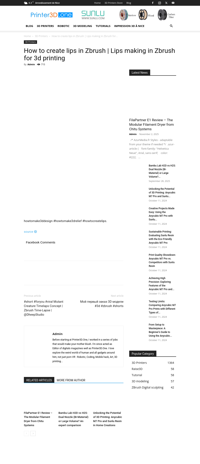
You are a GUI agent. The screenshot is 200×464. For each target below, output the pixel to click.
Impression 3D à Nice (129, 26)
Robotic (63, 26)
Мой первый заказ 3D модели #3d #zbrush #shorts (101, 304)
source (30, 232)
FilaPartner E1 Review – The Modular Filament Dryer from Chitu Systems (151, 124)
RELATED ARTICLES (39, 380)
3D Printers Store (114, 2)
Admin (31, 64)
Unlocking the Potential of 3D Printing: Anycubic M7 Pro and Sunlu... (162, 192)
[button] (171, 26)
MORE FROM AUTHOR (71, 380)
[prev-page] (26, 433)
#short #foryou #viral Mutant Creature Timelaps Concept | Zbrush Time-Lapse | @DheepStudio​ (43, 308)
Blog (129, 2)
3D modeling (82, 26)
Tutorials (103, 26)
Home (97, 2)
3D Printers (45, 26)
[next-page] (33, 433)
